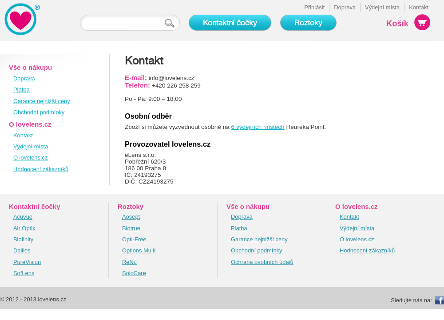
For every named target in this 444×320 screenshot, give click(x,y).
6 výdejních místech (258, 127)
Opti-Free (134, 239)
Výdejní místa (382, 7)
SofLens (23, 273)
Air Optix (24, 228)
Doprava (345, 7)
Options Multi (138, 250)
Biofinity (23, 239)
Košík (397, 23)
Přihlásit (314, 7)
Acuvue (22, 216)
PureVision (27, 262)
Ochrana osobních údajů (262, 262)
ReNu (129, 262)
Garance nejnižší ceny (41, 101)
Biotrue (131, 228)
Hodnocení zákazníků (40, 169)
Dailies (22, 250)
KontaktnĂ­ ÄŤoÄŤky (22, 18)
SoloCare (134, 273)
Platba (21, 89)
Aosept (131, 216)
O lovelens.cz (30, 157)
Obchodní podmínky (39, 112)
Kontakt (418, 7)
